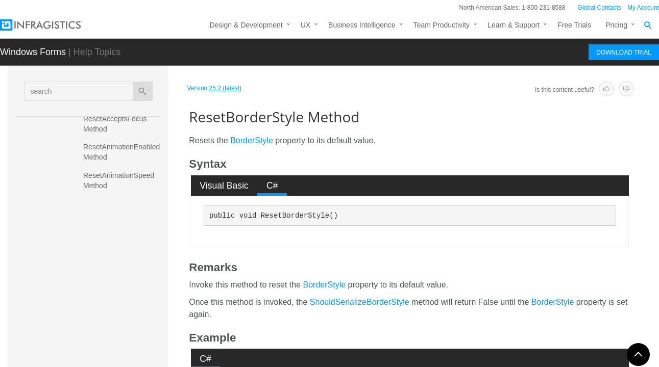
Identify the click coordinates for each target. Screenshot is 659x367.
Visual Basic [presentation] (224, 185)
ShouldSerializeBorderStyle (359, 302)
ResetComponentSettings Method (124, 338)
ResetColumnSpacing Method (118, 310)
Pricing (616, 25)
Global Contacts (599, 7)
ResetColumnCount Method (115, 282)
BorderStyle (251, 140)
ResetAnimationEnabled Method (122, 152)
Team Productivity (441, 25)
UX (305, 25)
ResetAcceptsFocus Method (116, 124)
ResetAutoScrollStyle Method (117, 226)
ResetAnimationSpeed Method (119, 180)
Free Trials (574, 25)
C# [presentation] (272, 185)
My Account (643, 7)
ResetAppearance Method (124, 203)
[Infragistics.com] (51, 25)
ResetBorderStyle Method (114, 254)
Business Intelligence (362, 25)
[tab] (224, 185)
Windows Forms (33, 52)
